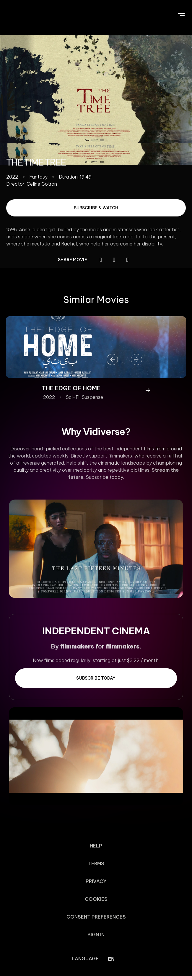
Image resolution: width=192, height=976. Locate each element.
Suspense (92, 397)
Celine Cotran (42, 184)
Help (96, 846)
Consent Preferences (96, 917)
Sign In (96, 935)
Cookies (96, 899)
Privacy (96, 881)
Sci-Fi (72, 397)
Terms (96, 863)
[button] (181, 14)
